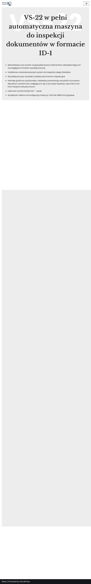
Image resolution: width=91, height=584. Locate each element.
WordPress (25, 581)
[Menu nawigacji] (86, 4)
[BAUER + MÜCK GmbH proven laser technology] (7, 4)
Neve (4, 581)
